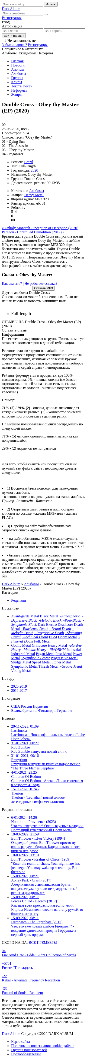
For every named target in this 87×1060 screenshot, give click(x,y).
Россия (26, 706)
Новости (18, 65)
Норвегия (40, 706)
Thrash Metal (48, 666)
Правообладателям (26, 1054)
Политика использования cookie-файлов (42, 1046)
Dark (11, 9)
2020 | (48, 314)
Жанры (16, 94)
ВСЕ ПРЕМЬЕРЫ (43, 942)
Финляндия (47, 710)
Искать (51, 4)
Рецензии (18, 600)
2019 (23, 686)
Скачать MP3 (43, 288)
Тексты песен (21, 86)
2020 (34, 170)
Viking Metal (21, 670)
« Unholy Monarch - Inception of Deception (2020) (40, 228)
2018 (15, 690)
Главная (17, 61)
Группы (17, 78)
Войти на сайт (14, 35)
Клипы (16, 82)
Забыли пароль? (14, 45)
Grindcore (39, 645)
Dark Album (11, 1034)
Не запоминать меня (23, 41)
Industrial (74, 650)
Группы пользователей (29, 1050)
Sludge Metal (21, 662)
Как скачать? (12, 283)
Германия (64, 710)
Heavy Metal (34, 195)
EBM (53, 637)
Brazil (28, 162)
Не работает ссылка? (41, 283)
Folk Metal (42, 641)
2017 (23, 690)
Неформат (19, 90)
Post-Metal (63, 654)
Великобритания (24, 710)
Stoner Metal (61, 662)
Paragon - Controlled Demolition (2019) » (33, 232)
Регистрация (12, 18)
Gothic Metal (21, 645)
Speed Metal (41, 662)
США (15, 706)
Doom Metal (67, 637)
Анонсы (17, 69)
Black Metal (49, 616)
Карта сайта (20, 1041)
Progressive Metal (64, 658)
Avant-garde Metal (25, 616)
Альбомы (18, 74)
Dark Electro (47, 624)
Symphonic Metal (24, 666)
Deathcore (65, 624)
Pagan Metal (45, 654)
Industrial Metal (23, 654)
